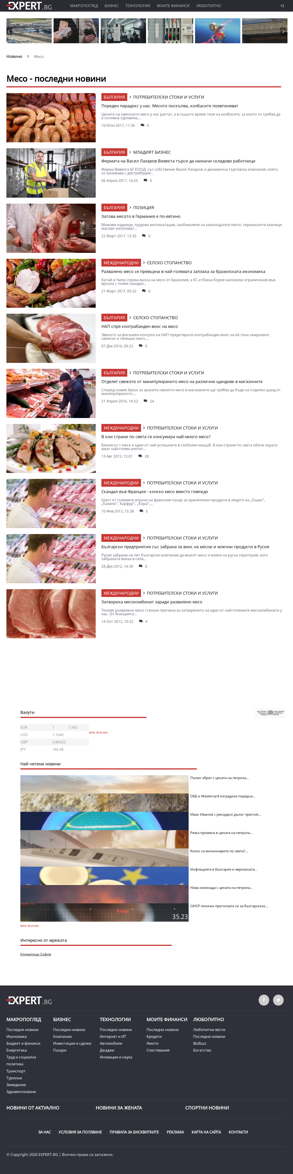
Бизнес (112, 5)
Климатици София (35, 954)
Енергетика (16, 1050)
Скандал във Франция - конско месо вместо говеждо (154, 491)
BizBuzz (199, 1043)
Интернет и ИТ (113, 1036)
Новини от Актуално (32, 1108)
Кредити (154, 1036)
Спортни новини (207, 1108)
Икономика (16, 1036)
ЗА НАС (44, 1132)
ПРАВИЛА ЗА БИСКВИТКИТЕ (134, 1132)
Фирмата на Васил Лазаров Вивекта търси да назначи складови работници (178, 161)
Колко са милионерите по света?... (219, 851)
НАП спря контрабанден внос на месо (139, 326)
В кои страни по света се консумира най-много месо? (156, 436)
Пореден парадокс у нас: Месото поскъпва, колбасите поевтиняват (169, 105)
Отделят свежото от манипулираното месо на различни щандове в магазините (182, 381)
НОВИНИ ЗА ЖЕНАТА (119, 1108)
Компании (62, 1036)
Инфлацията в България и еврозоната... (223, 869)
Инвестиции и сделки (72, 1043)
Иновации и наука (116, 1057)
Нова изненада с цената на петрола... (221, 887)
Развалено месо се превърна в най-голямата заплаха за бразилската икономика (183, 271)
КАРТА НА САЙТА (206, 1132)
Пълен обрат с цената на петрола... (219, 777)
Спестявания (158, 1050)
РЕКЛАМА (175, 1132)
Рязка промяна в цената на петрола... (221, 832)
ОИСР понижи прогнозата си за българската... (229, 906)
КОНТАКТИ (238, 1132)
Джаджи (107, 1050)
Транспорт (16, 1071)
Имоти (152, 1043)
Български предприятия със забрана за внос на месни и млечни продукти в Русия (185, 546)
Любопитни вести (209, 1029)
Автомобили (111, 1043)
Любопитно (208, 5)
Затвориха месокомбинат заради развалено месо (151, 602)
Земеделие (16, 1084)
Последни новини (22, 1029)
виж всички (98, 732)
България (114, 97)
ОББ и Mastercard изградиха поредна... (222, 796)
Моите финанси (173, 5)
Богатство (202, 1050)
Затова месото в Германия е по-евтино (140, 216)
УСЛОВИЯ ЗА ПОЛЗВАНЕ (80, 1132)
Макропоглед (84, 5)
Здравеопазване (21, 1091)
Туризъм (14, 1077)
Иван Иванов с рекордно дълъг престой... (225, 814)
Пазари (59, 1050)
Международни (121, 262)
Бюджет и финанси (23, 1043)
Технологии (137, 5)
